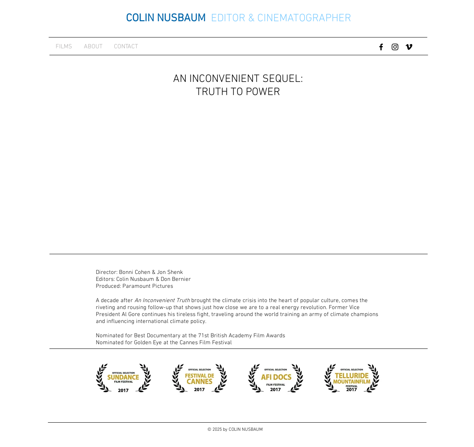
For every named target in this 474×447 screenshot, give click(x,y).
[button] (123, 378)
